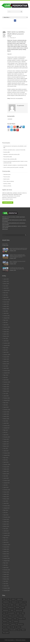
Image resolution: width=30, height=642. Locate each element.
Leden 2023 (6, 288)
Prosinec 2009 (6, 588)
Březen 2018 (6, 418)
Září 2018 (5, 404)
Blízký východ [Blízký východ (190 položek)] (5, 604)
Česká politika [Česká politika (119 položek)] (13, 629)
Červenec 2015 (6, 489)
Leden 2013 (6, 556)
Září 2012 (5, 565)
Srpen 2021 (5, 324)
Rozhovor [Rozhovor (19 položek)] (5, 621)
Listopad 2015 (6, 482)
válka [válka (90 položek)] (13, 627)
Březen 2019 (6, 391)
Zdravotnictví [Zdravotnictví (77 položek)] (5, 629)
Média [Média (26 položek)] (23, 613)
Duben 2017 (6, 443)
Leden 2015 (6, 503)
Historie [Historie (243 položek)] (22, 607)
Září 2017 (5, 432)
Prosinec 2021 (6, 315)
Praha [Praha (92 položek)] (15, 618)
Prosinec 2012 (6, 558)
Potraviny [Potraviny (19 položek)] (10, 618)
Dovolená (5, 152)
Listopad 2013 (6, 535)
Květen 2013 (6, 549)
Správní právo (6, 179)
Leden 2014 (6, 530)
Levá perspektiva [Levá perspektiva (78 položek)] (11, 613)
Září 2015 (5, 485)
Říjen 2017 (5, 430)
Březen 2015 (6, 498)
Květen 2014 (6, 521)
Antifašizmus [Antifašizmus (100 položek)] (19, 599)
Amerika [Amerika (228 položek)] (13, 599)
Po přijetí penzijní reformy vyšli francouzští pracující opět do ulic (17, 268)
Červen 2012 (6, 572)
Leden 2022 (6, 313)
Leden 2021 (6, 340)
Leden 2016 (6, 478)
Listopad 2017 (6, 427)
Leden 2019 (6, 395)
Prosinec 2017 (6, 425)
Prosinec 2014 (6, 505)
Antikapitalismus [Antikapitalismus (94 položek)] (6, 602)
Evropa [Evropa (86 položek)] (4, 607)
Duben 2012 (6, 576)
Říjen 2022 (5, 292)
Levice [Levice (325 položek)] (4, 613)
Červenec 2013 (6, 544)
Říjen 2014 (5, 510)
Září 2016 (5, 459)
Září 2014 (5, 512)
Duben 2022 (6, 306)
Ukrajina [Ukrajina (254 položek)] (8, 627)
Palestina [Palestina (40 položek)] (21, 615)
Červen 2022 (6, 301)
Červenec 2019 (6, 382)
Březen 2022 (6, 308)
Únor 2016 (5, 476)
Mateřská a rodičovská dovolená (10, 154)
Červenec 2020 (6, 354)
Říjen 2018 (5, 402)
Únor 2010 (5, 583)
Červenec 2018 (6, 409)
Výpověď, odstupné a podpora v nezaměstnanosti (14, 165)
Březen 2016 (6, 473)
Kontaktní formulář (7, 202)
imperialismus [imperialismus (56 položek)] (5, 610)
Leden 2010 (6, 585)
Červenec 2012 (6, 569)
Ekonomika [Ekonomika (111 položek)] (23, 604)
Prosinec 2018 (6, 398)
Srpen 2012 (5, 567)
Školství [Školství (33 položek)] (23, 629)
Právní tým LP (13, 37)
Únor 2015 (5, 501)
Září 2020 (5, 350)
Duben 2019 (6, 388)
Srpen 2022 (5, 297)
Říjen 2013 (5, 537)
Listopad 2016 (6, 455)
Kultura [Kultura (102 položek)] (12, 610)
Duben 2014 (6, 524)
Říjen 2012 (5, 563)
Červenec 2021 (6, 327)
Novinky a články (7, 183)
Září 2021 (5, 322)
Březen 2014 (6, 526)
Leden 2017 (6, 450)
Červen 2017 (6, 439)
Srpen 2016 (5, 462)
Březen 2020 (6, 363)
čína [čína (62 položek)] (19, 629)
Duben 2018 (6, 416)
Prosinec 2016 (6, 453)
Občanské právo (7, 174)
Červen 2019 (6, 384)
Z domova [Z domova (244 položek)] (18, 627)
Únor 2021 (5, 338)
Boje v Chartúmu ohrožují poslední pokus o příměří (17, 262)
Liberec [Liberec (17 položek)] (18, 613)
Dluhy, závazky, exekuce (7, 199)
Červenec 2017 (6, 437)
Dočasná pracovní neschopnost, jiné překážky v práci (14, 146)
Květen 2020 (6, 359)
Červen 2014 (6, 519)
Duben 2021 (6, 334)
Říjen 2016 (5, 457)
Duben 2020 (6, 361)
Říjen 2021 (5, 320)
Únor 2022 (5, 311)
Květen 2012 (6, 574)
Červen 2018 (6, 411)
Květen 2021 (6, 331)
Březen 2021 (6, 336)
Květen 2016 (6, 469)
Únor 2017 (5, 448)
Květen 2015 (6, 494)
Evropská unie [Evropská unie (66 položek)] (11, 607)
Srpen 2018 (5, 407)
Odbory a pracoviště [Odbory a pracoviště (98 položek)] (13, 615)
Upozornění (5, 244)
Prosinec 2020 (6, 343)
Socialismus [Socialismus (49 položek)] (16, 621)
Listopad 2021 (6, 317)
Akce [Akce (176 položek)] (8, 599)
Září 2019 (5, 377)
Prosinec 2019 (6, 370)
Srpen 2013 (5, 542)
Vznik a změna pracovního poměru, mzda (12, 167)
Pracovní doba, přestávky (8, 159)
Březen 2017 (6, 446)
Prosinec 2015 (6, 480)
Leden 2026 (6, 279)
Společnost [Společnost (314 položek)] (13, 624)
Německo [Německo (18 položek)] (5, 615)
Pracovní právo (6, 143)
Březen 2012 (6, 579)
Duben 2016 (6, 471)
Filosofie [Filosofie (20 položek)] (17, 607)
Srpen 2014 (5, 514)
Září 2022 (5, 295)
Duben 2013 (6, 551)
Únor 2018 (5, 421)
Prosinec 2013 (6, 533)
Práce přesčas (6, 156)
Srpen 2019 (5, 379)
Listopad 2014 (6, 508)
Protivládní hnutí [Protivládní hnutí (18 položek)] (21, 618)
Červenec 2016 (6, 464)
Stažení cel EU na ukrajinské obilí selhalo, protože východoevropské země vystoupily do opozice (17, 256)
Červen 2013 (6, 546)
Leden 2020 (6, 368)
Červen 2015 (6, 492)
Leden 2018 (6, 423)
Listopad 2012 (6, 560)
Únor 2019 (5, 393)
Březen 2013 (6, 553)
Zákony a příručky (7, 185)
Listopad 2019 (6, 372)
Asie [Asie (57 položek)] (25, 602)
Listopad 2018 (6, 400)
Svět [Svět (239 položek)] (4, 627)
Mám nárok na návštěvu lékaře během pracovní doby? (16, 34)
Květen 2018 (6, 414)
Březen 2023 (6, 283)
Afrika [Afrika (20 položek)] (4, 599)
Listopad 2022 (6, 290)
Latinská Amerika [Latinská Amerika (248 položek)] (18, 610)
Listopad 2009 (6, 590)
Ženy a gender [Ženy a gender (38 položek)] (6, 632)
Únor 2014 (5, 528)
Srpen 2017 (5, 434)
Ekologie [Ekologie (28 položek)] (17, 604)
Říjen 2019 (5, 375)
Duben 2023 (6, 281)
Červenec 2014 (6, 517)
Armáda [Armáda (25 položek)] (20, 602)
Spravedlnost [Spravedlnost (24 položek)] (20, 624)
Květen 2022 (6, 304)
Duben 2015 (6, 496)
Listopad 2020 (6, 345)
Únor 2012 (5, 581)
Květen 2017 (6, 441)
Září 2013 (5, 540)
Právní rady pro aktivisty (8, 181)
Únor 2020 (5, 366)
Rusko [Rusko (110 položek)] (10, 621)
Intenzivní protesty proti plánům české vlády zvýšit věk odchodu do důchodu (18, 249)
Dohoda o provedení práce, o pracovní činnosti (13, 149)
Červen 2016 (6, 466)
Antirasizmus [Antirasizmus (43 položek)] (14, 602)
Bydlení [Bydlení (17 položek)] (12, 604)
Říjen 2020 (5, 347)
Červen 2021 (6, 329)
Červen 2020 (6, 356)
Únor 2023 (5, 285)
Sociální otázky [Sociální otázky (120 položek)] (6, 624)
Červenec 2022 (6, 299)
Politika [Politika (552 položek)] (4, 618)
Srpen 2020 (5, 352)
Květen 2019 (6, 386)
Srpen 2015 (5, 487)
